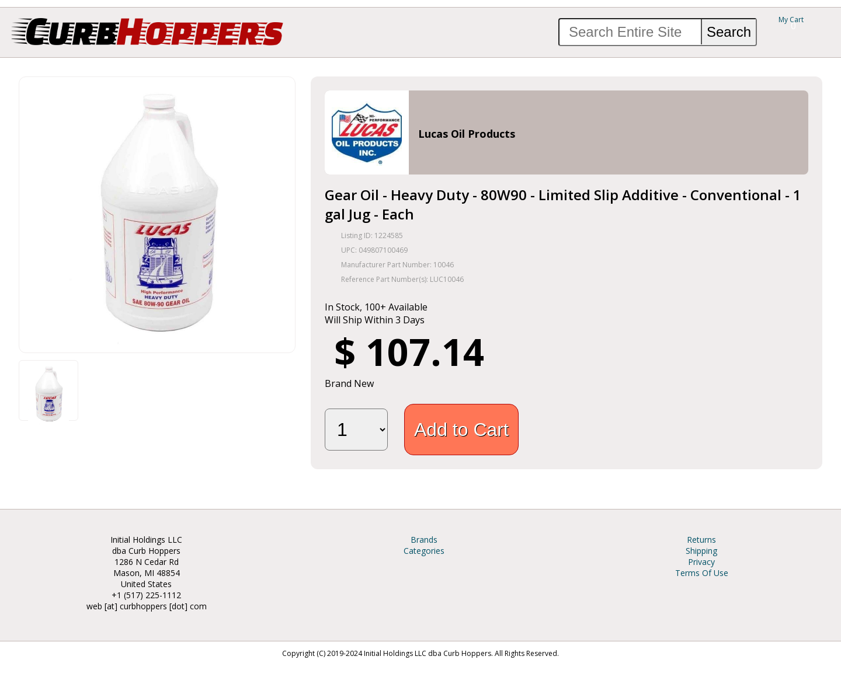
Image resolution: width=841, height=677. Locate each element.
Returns (701, 539)
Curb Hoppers (147, 31)
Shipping (701, 550)
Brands (424, 539)
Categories (424, 550)
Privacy (701, 561)
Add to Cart (461, 429)
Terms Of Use (701, 572)
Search (729, 32)
